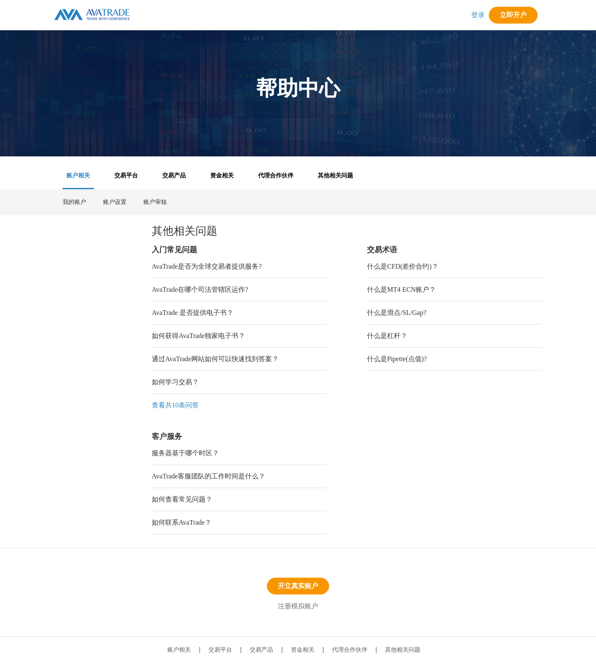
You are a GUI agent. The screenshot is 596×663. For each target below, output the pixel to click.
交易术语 (382, 250)
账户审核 (155, 202)
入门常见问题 (174, 250)
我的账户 (74, 202)
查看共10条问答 (175, 405)
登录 (478, 14)
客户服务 (167, 436)
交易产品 (174, 175)
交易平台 (126, 175)
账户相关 (78, 175)
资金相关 (222, 175)
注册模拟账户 (298, 606)
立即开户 (513, 14)
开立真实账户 (298, 585)
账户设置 (115, 202)
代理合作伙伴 (275, 175)
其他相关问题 (335, 175)
